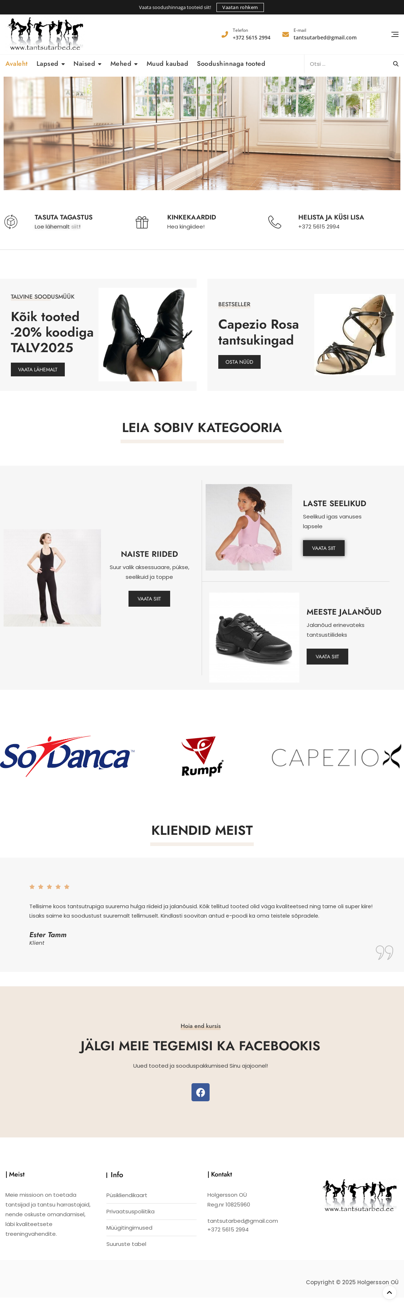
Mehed (121, 63)
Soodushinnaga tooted (231, 63)
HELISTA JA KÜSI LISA (331, 217)
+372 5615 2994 (251, 34)
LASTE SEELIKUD (334, 503)
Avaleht (16, 63)
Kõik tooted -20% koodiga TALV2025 (52, 332)
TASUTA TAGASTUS (64, 217)
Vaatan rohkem (240, 7)
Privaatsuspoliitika (130, 1221)
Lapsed (48, 63)
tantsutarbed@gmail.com (325, 34)
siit (75, 226)
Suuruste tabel (126, 1253)
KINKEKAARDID (191, 217)
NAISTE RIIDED (149, 554)
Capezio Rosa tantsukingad (258, 332)
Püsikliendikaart (126, 1205)
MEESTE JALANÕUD (344, 612)
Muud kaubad (168, 63)
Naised (84, 63)
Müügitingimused (129, 1237)
